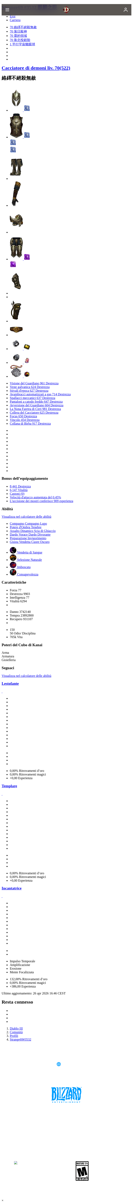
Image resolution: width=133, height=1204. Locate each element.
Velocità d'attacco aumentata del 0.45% (35, 497)
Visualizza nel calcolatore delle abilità (26, 516)
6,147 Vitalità (19, 490)
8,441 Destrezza (20, 486)
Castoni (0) (17, 493)
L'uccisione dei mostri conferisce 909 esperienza (41, 501)
